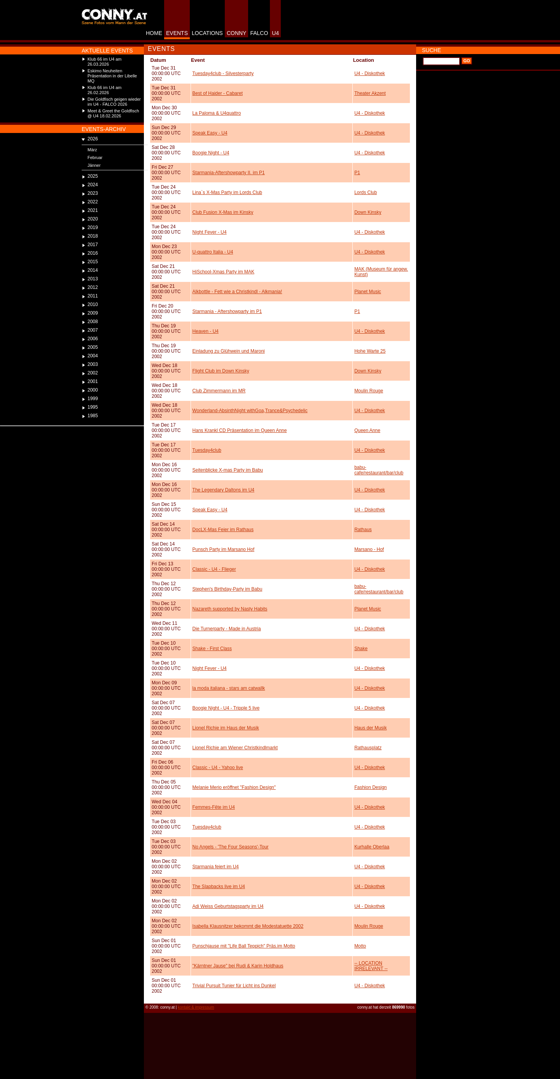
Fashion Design (370, 787)
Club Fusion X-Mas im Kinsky (223, 212)
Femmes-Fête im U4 (213, 807)
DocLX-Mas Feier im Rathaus (223, 529)
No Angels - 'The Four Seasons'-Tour (230, 847)
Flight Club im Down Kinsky (220, 371)
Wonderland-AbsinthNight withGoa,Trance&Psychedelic (250, 410)
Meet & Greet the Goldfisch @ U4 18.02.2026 (113, 113)
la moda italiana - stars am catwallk (228, 688)
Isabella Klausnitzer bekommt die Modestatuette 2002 (248, 926)
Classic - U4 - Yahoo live (217, 767)
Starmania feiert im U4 (215, 866)
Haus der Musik (370, 728)
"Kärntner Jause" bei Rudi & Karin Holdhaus (238, 966)
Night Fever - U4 (209, 232)
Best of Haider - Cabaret (217, 93)
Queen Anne (367, 430)
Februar (95, 157)
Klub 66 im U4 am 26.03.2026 (104, 61)
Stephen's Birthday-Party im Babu (227, 589)
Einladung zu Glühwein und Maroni (228, 351)
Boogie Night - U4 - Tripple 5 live (226, 708)
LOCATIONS (207, 33)
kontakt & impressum (196, 1007)
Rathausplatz (368, 747)
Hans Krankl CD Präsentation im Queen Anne (239, 430)
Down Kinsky (367, 212)
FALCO (259, 33)
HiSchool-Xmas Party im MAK (223, 272)
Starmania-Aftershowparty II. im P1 (228, 172)
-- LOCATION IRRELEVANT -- (371, 965)
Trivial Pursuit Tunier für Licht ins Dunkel (234, 985)
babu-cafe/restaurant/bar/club (378, 470)
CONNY (237, 33)
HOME (154, 33)
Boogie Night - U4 (210, 153)
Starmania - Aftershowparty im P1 (227, 311)
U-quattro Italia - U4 (212, 252)
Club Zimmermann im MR (219, 390)
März (92, 149)
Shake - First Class (212, 648)
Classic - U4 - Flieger (214, 569)
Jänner (94, 165)
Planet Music (367, 291)
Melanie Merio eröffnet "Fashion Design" (234, 787)
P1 (357, 172)
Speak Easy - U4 (210, 133)
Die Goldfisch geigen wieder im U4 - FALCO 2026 (114, 102)
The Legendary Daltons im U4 (223, 490)
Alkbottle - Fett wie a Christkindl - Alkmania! (237, 291)
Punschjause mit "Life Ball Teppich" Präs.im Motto (243, 946)
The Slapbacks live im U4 (218, 886)
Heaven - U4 (205, 331)
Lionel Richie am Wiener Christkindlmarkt (235, 747)
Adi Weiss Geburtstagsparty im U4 (228, 906)
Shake (361, 648)
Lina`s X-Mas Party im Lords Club (227, 192)
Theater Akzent (370, 93)
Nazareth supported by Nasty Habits (230, 609)
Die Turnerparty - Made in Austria (226, 628)
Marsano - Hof (369, 549)
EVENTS (177, 33)
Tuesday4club (206, 450)
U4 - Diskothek (369, 73)
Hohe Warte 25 (369, 351)
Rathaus (363, 529)
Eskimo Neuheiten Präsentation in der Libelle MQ (112, 75)
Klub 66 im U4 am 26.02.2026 (104, 90)
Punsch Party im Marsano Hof (223, 549)
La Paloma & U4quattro (216, 113)
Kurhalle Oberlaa (371, 847)
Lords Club (365, 192)
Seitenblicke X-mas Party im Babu (227, 470)
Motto (360, 946)
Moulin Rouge (368, 390)
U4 (275, 33)
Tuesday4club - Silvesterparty (223, 73)
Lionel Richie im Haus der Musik (225, 728)
